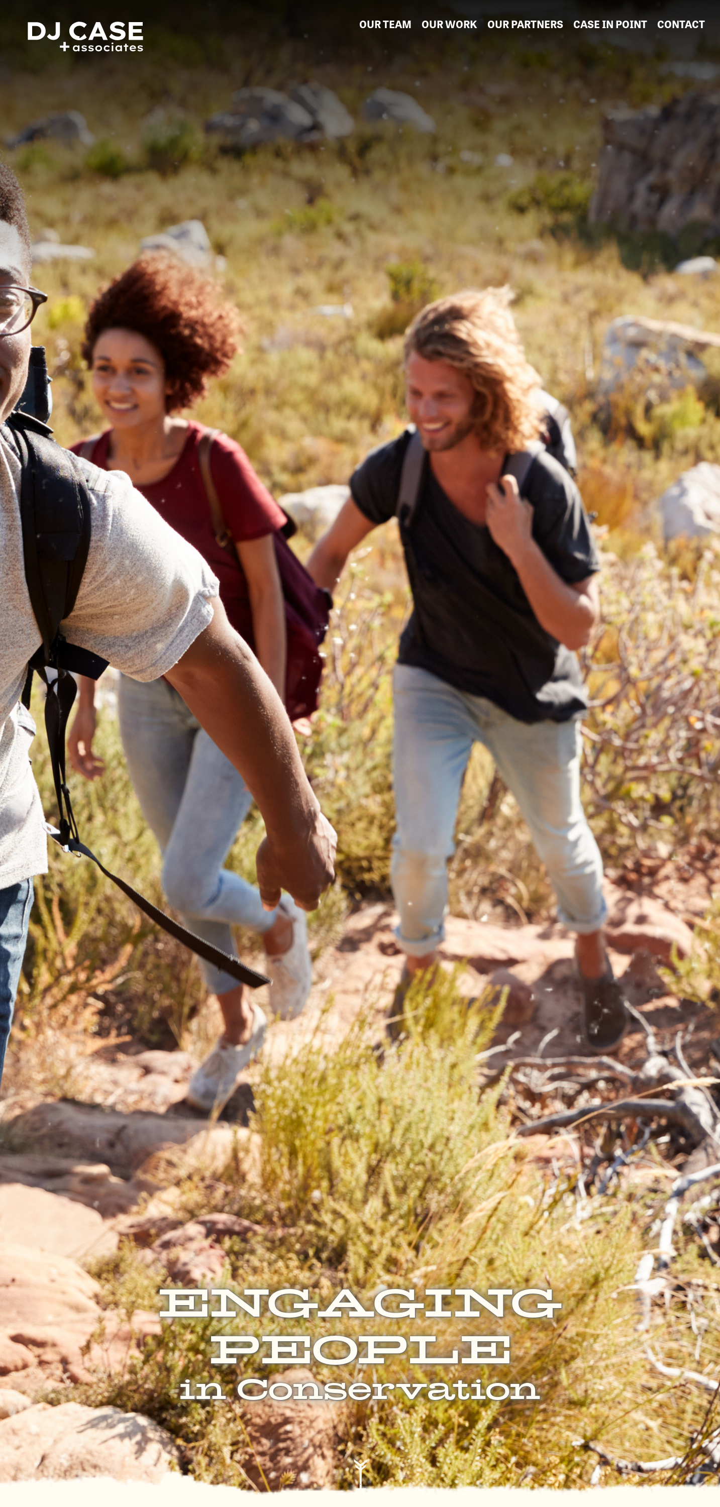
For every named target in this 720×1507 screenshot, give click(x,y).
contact (681, 23)
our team (385, 23)
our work (449, 23)
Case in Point (610, 23)
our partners (525, 23)
